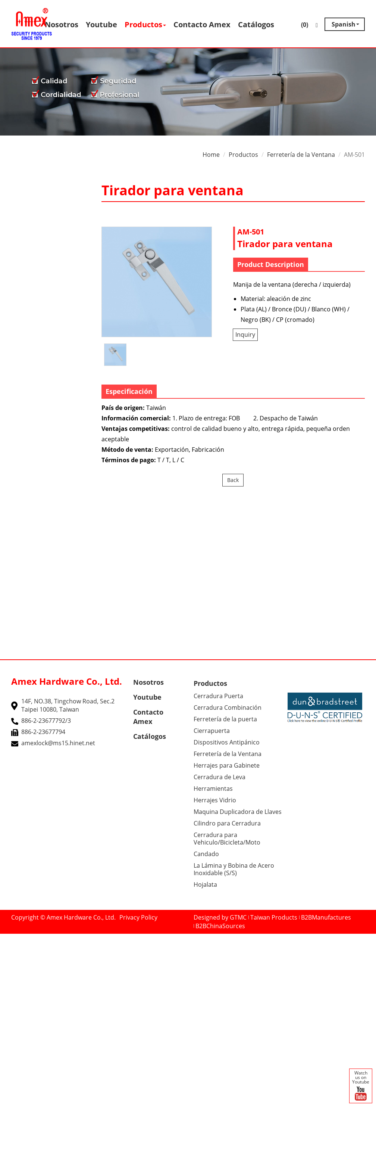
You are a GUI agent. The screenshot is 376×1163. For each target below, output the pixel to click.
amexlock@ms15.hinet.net (58, 743)
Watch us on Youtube (360, 1086)
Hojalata (205, 884)
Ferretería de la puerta (225, 719)
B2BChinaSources (220, 926)
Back (233, 479)
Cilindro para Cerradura (227, 823)
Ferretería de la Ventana (301, 154)
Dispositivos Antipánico (227, 742)
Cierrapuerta (212, 731)
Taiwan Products (273, 917)
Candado (206, 854)
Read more (18, 1023)
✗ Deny (10, 963)
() (299, 26)
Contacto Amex (202, 24)
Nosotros (61, 24)
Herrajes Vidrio (215, 800)
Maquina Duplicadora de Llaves (238, 812)
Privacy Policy (138, 917)
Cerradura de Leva (219, 777)
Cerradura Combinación (227, 707)
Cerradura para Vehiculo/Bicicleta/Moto (227, 838)
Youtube (101, 24)
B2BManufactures (326, 917)
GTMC (238, 917)
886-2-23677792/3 (46, 720)
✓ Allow (10, 955)
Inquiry (245, 334)
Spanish (343, 24)
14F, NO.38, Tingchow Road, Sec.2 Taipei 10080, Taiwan (68, 705)
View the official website (71, 1023)
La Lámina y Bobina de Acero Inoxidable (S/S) (234, 869)
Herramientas (213, 788)
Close (7, 938)
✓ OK (228, 1158)
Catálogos (256, 24)
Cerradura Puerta (218, 696)
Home (211, 154)
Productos (145, 24)
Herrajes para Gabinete (227, 765)
